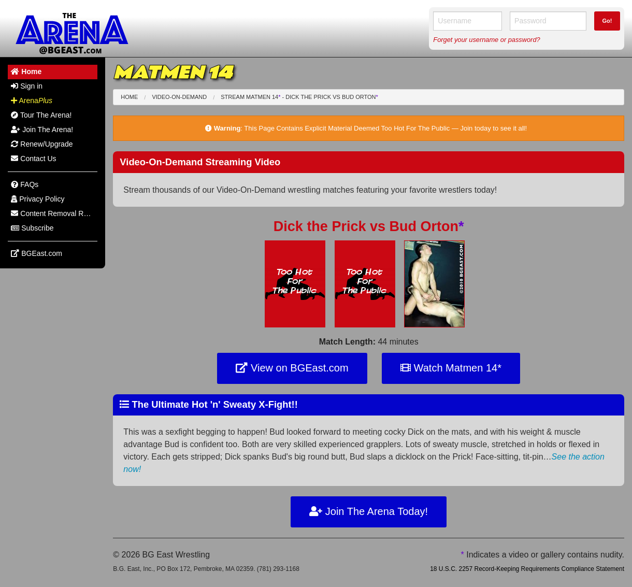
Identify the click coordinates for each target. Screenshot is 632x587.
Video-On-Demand (179, 97)
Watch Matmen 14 (450, 368)
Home (129, 97)
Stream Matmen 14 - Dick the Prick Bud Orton (299, 97)
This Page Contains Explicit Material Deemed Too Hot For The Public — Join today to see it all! (385, 128)
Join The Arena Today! (368, 511)
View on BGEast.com (292, 368)
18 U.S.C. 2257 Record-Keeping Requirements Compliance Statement (527, 568)
